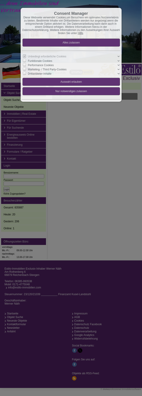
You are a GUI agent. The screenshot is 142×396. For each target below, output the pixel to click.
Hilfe (80, 33)
